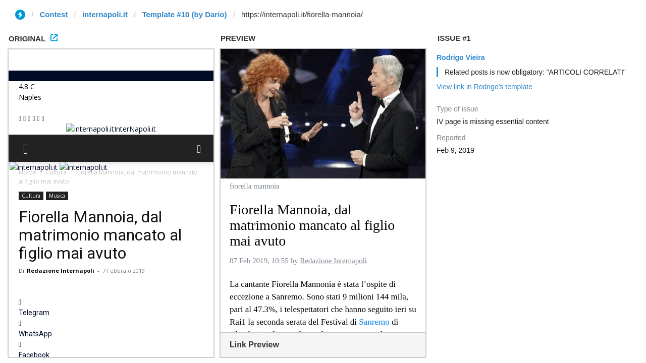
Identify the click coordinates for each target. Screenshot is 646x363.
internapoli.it (105, 14)
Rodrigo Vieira (460, 57)
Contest (54, 14)
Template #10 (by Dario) (184, 14)
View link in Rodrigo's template (484, 87)
